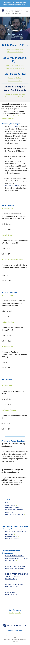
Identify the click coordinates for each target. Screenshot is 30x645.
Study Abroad (10, 505)
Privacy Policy (14, 639)
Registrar (9, 512)
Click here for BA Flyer (15, 81)
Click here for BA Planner (15, 78)
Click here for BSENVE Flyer (15, 68)
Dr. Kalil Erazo (7, 235)
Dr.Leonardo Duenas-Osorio (12, 259)
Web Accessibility (21, 639)
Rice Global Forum (12, 539)
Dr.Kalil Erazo (7, 386)
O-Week (8, 502)
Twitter (11, 613)
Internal (11, 630)
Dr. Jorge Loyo (7, 295)
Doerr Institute (11, 536)
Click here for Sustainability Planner (15, 94)
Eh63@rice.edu (12, 186)
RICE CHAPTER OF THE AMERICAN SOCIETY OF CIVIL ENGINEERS (16, 558)
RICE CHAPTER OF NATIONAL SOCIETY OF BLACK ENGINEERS (16, 576)
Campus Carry (15, 641)
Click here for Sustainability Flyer (15, 97)
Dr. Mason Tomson (9, 410)
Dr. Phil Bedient (7, 208)
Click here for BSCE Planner (15, 49)
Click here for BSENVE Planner (15, 65)
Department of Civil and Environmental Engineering (13, 12)
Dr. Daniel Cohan (8, 322)
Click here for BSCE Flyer (15, 52)
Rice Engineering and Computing (13, 10)
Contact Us (18, 630)
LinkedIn (18, 613)
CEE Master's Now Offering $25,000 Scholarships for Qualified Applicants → (15, 3)
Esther (14, 126)
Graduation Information (14, 514)
